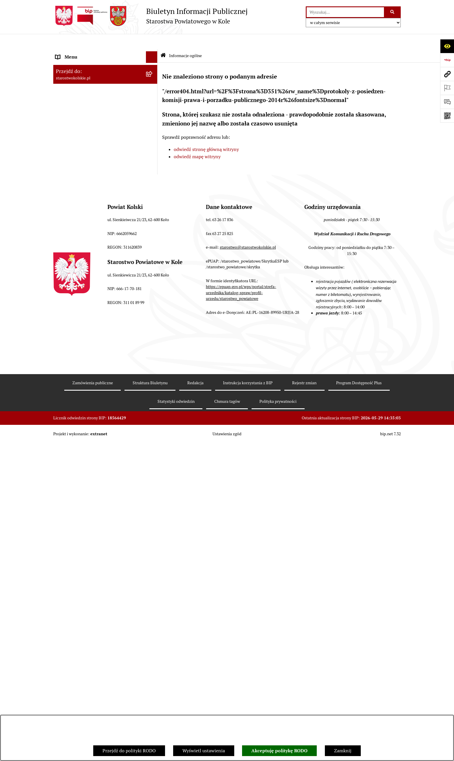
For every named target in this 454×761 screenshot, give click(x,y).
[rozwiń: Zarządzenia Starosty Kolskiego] (153, 301)
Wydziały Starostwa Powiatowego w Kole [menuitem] (98, 241)
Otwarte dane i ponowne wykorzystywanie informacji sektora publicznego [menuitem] (100, 351)
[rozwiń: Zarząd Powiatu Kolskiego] (153, 141)
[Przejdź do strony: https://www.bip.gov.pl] (447, 60)
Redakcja (195, 701)
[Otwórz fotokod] (447, 116)
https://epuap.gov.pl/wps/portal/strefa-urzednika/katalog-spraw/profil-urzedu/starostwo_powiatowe (241, 610)
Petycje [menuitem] (63, 366)
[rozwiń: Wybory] (153, 118)
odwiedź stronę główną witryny (206, 134)
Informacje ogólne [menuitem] (75, 53)
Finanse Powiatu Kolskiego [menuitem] (83, 153)
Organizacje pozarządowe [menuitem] (82, 188)
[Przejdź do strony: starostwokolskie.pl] (447, 74)
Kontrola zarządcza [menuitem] (75, 378)
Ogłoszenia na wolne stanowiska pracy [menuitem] (96, 278)
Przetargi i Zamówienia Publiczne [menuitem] (91, 176)
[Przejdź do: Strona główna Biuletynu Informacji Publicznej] (163, 40)
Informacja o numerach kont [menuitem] (85, 164)
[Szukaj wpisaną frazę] (393, 12)
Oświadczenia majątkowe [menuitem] (82, 290)
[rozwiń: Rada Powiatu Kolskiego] (153, 130)
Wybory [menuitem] (63, 118)
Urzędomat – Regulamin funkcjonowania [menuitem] (98, 229)
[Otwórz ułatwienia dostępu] (447, 46)
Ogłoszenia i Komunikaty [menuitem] (81, 65)
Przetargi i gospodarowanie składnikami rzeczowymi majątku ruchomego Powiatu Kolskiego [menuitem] (98, 260)
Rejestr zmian (304, 701)
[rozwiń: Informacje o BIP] (153, 436)
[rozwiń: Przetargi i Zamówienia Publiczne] (153, 176)
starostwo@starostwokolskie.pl (248, 565)
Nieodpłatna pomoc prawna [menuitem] (84, 313)
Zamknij (343, 751)
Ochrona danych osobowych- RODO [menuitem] (92, 401)
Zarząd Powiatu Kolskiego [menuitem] (82, 141)
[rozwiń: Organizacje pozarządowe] (153, 188)
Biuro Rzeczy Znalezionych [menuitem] (83, 389)
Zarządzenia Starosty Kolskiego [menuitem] (88, 301)
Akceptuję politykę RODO (279, 751)
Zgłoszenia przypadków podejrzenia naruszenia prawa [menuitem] (93, 462)
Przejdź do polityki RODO (129, 751)
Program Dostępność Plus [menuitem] (82, 412)
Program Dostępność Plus (359, 701)
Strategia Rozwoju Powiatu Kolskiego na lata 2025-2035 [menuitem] (97, 103)
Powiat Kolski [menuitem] (70, 88)
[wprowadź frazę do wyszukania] (345, 12)
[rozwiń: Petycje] (153, 366)
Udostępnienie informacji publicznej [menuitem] (93, 336)
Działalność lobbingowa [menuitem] (80, 424)
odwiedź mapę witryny (197, 141)
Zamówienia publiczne (92, 701)
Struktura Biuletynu (150, 701)
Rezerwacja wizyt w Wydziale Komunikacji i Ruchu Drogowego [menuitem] (100, 214)
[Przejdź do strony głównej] (150, 16)
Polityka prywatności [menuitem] (77, 447)
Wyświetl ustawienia (203, 751)
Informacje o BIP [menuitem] (73, 436)
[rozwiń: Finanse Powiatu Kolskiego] (153, 153)
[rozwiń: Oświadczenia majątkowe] (153, 290)
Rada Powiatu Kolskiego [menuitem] (80, 130)
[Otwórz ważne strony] (447, 88)
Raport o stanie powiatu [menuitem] (80, 199)
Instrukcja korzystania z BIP (247, 701)
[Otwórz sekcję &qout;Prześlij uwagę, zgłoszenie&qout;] (447, 102)
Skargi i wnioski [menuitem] (72, 324)
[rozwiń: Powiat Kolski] (153, 88)
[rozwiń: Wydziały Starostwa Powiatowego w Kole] (153, 241)
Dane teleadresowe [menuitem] (75, 76)
